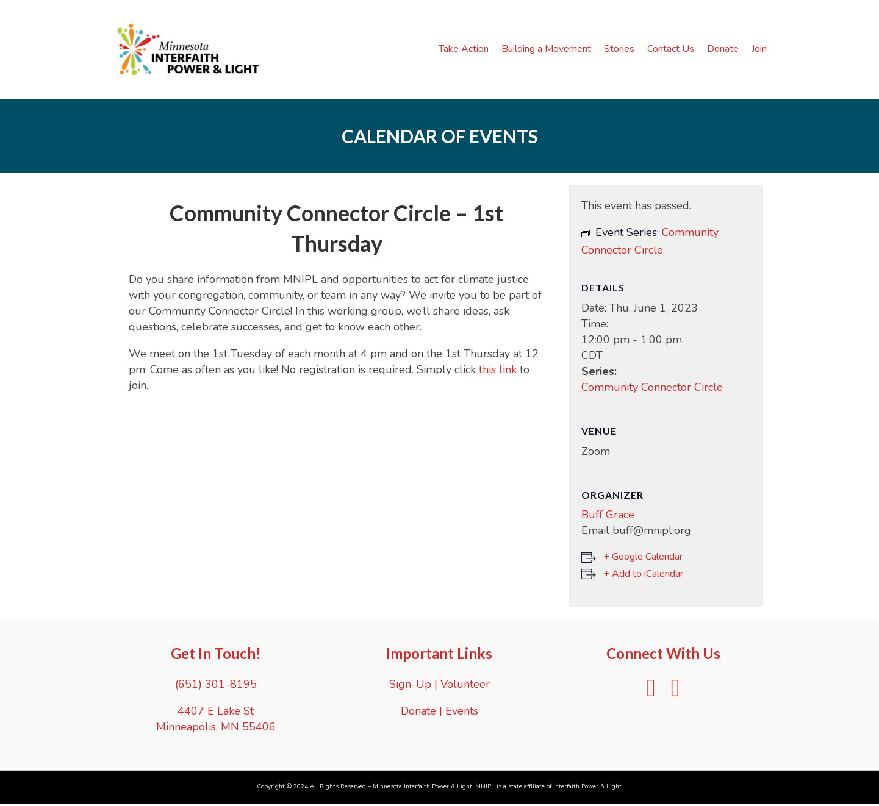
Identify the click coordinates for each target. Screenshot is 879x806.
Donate (725, 50)
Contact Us (673, 50)
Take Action (466, 50)
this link (498, 372)
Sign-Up (410, 686)
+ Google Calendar (643, 559)
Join (761, 50)
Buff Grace (607, 517)
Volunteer (465, 686)
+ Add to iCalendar (643, 576)
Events (461, 712)
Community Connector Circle (652, 389)
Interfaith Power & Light (587, 788)
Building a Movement (549, 50)
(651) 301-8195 (216, 686)
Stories (621, 50)
